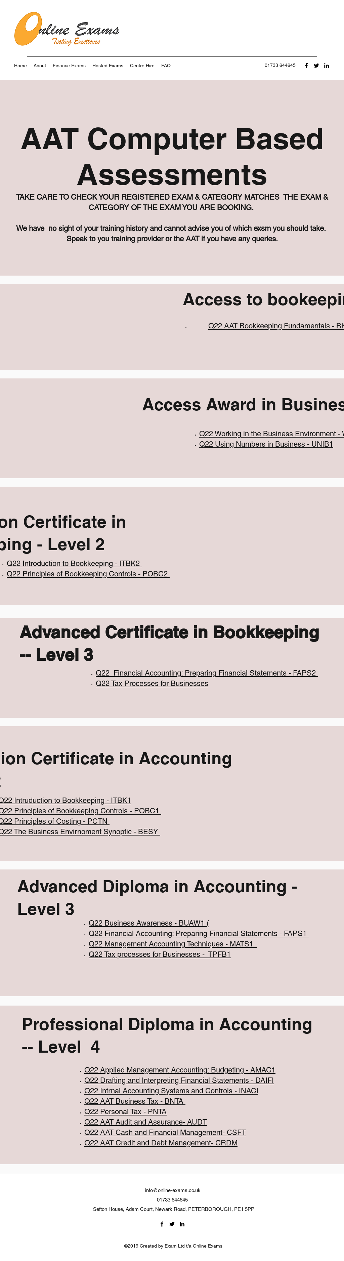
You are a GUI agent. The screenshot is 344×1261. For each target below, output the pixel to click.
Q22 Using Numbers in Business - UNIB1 (266, 444)
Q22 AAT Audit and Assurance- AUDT (145, 1122)
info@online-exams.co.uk (173, 1190)
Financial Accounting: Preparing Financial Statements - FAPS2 (215, 673)
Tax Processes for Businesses (159, 683)
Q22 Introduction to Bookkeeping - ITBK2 (74, 563)
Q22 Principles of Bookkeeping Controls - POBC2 (88, 574)
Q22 (104, 673)
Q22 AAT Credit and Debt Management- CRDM (161, 1143)
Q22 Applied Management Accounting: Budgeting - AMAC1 (179, 1070)
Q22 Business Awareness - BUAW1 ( (149, 923)
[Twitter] (316, 65)
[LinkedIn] (326, 65)
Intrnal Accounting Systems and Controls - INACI (179, 1091)
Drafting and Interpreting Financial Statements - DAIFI (187, 1080)
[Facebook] (306, 65)
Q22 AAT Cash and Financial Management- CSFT (165, 1132)
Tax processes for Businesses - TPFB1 (167, 954)
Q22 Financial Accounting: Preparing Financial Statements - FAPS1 (199, 933)
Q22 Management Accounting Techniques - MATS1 (172, 944)
